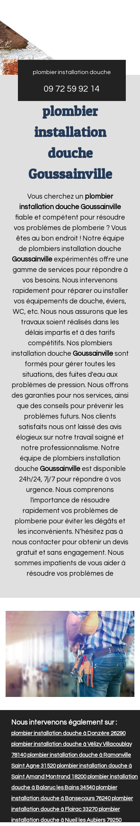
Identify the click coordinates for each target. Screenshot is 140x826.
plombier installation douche (72, 72)
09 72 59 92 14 (72, 89)
